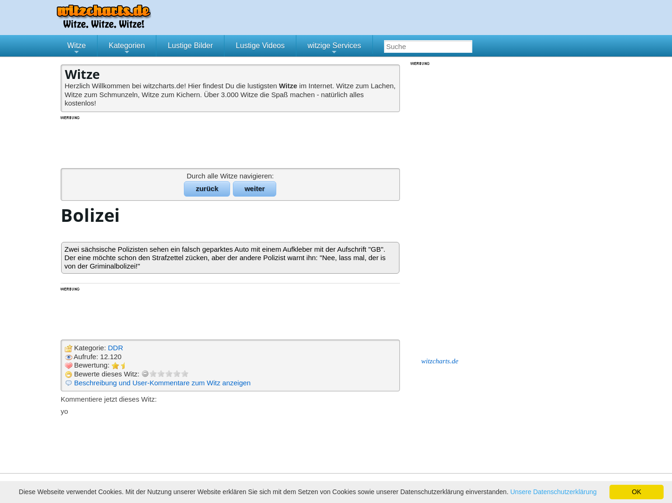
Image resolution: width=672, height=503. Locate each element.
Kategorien (127, 49)
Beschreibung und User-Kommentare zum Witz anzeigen (162, 383)
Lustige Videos (260, 46)
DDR (115, 348)
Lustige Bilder (190, 46)
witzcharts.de (440, 361)
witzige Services (334, 49)
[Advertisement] (231, 141)
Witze (76, 49)
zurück (207, 188)
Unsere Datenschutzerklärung (553, 492)
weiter (255, 188)
